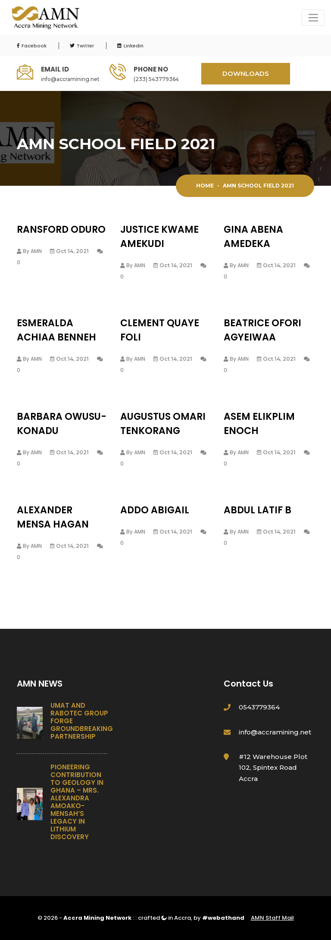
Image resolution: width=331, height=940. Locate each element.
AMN (36, 251)
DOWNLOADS (245, 73)
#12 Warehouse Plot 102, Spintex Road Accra (273, 768)
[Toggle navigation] (313, 17)
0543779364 (259, 707)
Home (205, 185)
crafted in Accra (164, 918)
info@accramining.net (70, 79)
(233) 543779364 (156, 79)
